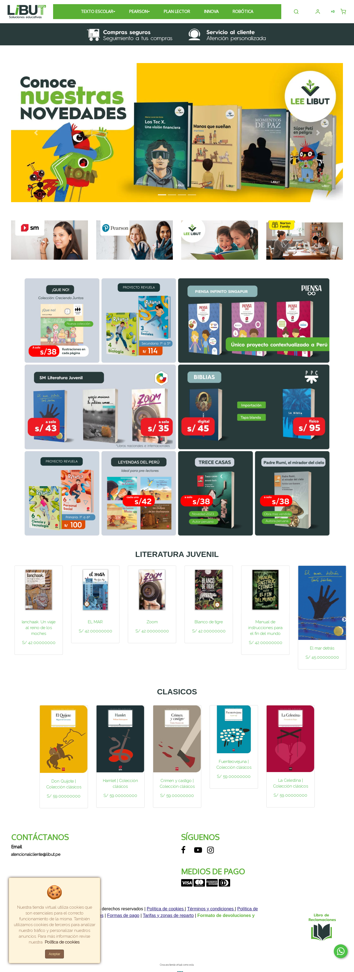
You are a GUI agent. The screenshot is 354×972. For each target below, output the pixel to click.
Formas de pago (123, 915)
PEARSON (138, 11)
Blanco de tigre (262, 621)
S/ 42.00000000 (35, 636)
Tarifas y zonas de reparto (168, 915)
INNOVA (211, 11)
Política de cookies (166, 908)
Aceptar (54, 954)
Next (344, 619)
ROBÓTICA (243, 11)
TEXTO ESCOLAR (97, 11)
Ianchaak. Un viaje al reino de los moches (92, 627)
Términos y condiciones (211, 908)
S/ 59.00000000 (63, 796)
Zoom (205, 621)
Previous (9, 619)
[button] (36, 132)
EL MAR (148, 621)
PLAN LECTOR (177, 11)
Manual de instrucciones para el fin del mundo (319, 627)
